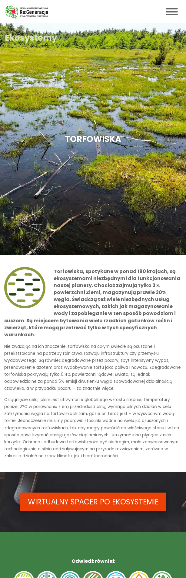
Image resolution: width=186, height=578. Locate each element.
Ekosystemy (31, 38)
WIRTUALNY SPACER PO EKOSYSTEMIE (93, 502)
